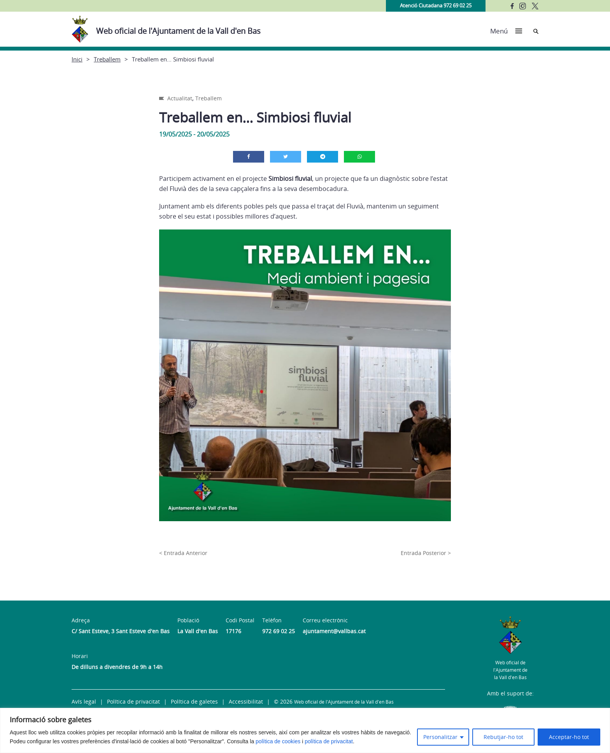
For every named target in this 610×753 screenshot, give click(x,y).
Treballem (107, 59)
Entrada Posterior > (426, 553)
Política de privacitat (133, 701)
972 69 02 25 (278, 631)
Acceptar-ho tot (569, 737)
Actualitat (179, 98)
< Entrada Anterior (183, 553)
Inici (77, 59)
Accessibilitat (246, 701)
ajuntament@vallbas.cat (334, 631)
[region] (305, 730)
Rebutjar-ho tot (503, 737)
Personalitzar (440, 737)
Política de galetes (194, 701)
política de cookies (278, 741)
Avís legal (84, 701)
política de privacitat (329, 741)
